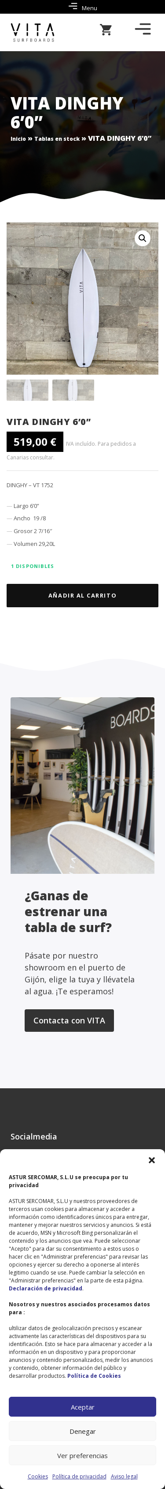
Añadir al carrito (82, 595)
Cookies (38, 1476)
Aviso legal (124, 1476)
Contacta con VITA (69, 1020)
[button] (151, 1160)
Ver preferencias (82, 1455)
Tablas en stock (57, 139)
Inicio (18, 139)
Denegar (83, 1431)
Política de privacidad (79, 1476)
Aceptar (83, 1407)
